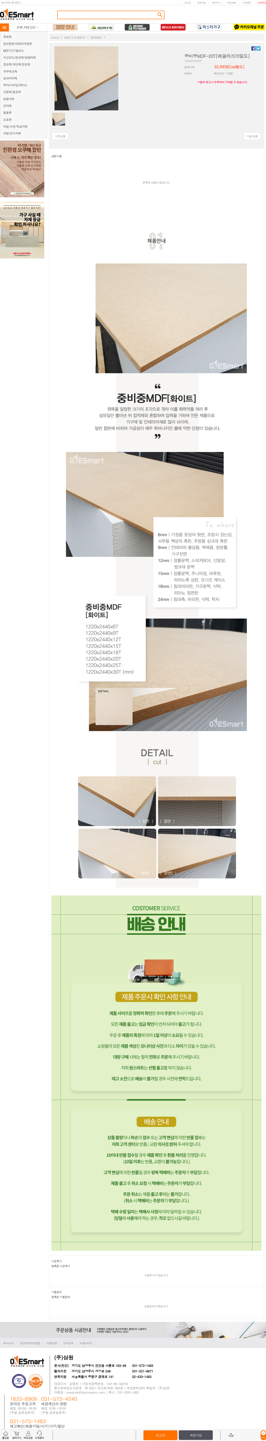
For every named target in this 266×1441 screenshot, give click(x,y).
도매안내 (261, 2)
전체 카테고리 (28, 27)
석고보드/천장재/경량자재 (19, 57)
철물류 (7, 112)
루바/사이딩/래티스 (15, 85)
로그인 (187, 2)
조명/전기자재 (12, 133)
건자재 (7, 106)
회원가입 (201, 2)
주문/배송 (231, 2)
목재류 (7, 37)
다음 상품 (252, 136)
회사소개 (8, 1343)
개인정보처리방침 (30, 1343)
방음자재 (8, 99)
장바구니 (216, 2)
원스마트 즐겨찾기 (10, 2)
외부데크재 (10, 71)
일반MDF (96, 37)
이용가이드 (86, 1343)
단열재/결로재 (12, 92)
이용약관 (52, 1343)
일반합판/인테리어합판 (17, 43)
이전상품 (60, 136)
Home (55, 37)
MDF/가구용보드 (13, 50)
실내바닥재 (10, 78)
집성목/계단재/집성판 (16, 64)
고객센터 (247, 2)
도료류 (7, 119)
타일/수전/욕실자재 (15, 126)
